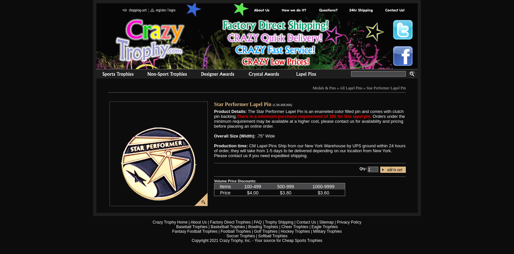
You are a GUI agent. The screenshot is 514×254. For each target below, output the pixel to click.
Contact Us (306, 222)
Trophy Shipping (279, 222)
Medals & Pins (308, 75)
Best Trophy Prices (275, 43)
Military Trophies (327, 231)
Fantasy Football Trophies (194, 231)
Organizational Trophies (167, 75)
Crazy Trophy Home (170, 222)
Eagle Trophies (324, 227)
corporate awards (217, 75)
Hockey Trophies (295, 231)
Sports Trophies (115, 75)
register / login (162, 11)
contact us (394, 11)
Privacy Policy (349, 222)
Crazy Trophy (150, 40)
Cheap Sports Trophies (302, 240)
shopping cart (134, 11)
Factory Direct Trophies (294, 11)
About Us (262, 11)
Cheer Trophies (295, 227)
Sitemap (326, 222)
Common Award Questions (328, 11)
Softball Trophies (272, 236)
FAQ (258, 222)
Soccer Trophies (241, 236)
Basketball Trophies (228, 227)
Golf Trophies (265, 231)
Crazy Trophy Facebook (403, 56)
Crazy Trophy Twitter (403, 30)
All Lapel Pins (351, 88)
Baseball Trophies (192, 227)
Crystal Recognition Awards (263, 75)
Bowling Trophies (263, 227)
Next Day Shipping (361, 11)
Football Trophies (236, 231)
